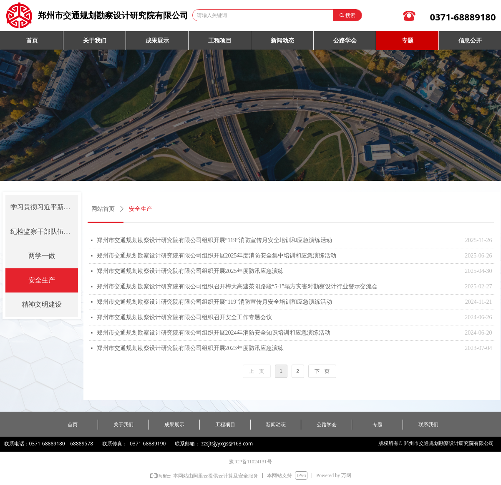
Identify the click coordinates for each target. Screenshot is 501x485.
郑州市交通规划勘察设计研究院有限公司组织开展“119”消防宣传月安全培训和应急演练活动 (214, 240)
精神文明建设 (42, 304)
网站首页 (103, 209)
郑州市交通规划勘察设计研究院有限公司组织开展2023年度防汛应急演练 (190, 348)
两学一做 (41, 255)
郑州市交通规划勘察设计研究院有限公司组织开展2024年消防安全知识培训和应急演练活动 (213, 333)
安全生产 (41, 280)
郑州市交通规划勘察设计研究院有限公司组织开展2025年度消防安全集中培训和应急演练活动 (216, 255)
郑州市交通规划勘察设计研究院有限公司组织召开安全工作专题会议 (184, 317)
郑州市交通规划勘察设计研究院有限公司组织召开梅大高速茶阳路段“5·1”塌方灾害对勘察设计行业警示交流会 (237, 286)
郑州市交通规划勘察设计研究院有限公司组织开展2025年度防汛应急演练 (190, 271)
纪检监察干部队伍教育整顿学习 (44, 231)
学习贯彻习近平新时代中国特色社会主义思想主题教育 (44, 206)
